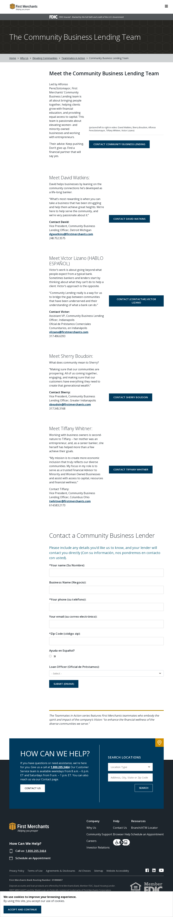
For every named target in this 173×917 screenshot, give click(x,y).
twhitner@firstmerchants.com (70, 501)
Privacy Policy (16, 870)
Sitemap (98, 870)
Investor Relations (98, 847)
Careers (91, 841)
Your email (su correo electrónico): (73, 616)
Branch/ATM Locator (144, 828)
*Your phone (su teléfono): (67, 599)
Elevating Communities (44, 58)
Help (116, 821)
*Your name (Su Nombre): (67, 565)
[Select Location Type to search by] (130, 767)
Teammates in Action (73, 58)
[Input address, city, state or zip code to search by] (130, 777)
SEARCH (143, 787)
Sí (52, 656)
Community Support (99, 834)
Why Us (24, 58)
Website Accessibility (117, 870)
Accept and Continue (22, 909)
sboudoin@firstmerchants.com (70, 404)
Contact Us (33, 788)
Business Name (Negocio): (67, 582)
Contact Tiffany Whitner (130, 469)
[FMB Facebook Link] (147, 871)
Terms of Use (35, 870)
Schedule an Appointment (33, 858)
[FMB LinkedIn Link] (154, 871)
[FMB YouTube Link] (161, 871)
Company (93, 821)
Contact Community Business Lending (119, 144)
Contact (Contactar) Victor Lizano (136, 300)
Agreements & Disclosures (60, 870)
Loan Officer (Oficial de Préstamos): (74, 667)
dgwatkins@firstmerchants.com (71, 234)
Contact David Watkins (129, 218)
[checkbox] (50, 656)
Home (12, 58)
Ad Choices (85, 870)
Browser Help (121, 834)
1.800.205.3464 (60, 767)
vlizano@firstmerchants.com (68, 332)
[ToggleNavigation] (166, 5)
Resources (138, 821)
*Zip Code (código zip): (64, 634)
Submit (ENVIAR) (64, 683)
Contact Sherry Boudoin (130, 397)
